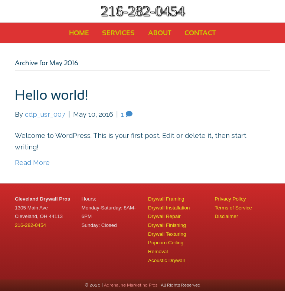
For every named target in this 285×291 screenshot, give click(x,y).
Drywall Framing (166, 199)
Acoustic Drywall (166, 260)
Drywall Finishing (167, 225)
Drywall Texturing (167, 234)
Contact (200, 33)
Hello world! (51, 95)
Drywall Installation (169, 208)
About (159, 33)
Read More (32, 162)
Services (118, 33)
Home (79, 33)
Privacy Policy (230, 199)
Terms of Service (233, 208)
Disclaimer (226, 216)
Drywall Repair (164, 216)
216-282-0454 (30, 225)
